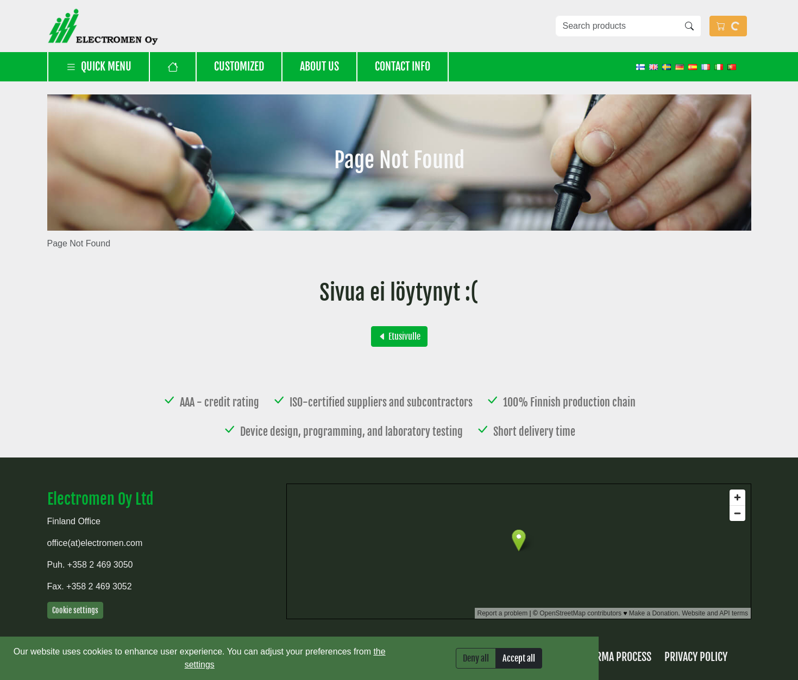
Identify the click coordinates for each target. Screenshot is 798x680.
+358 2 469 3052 (99, 586)
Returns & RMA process (600, 657)
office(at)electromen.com (95, 543)
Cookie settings (75, 610)
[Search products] (617, 26)
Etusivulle (399, 336)
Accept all (518, 658)
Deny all (476, 658)
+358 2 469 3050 (100, 564)
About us (319, 66)
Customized (239, 66)
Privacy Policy (695, 657)
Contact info (402, 66)
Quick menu (98, 66)
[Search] (689, 26)
